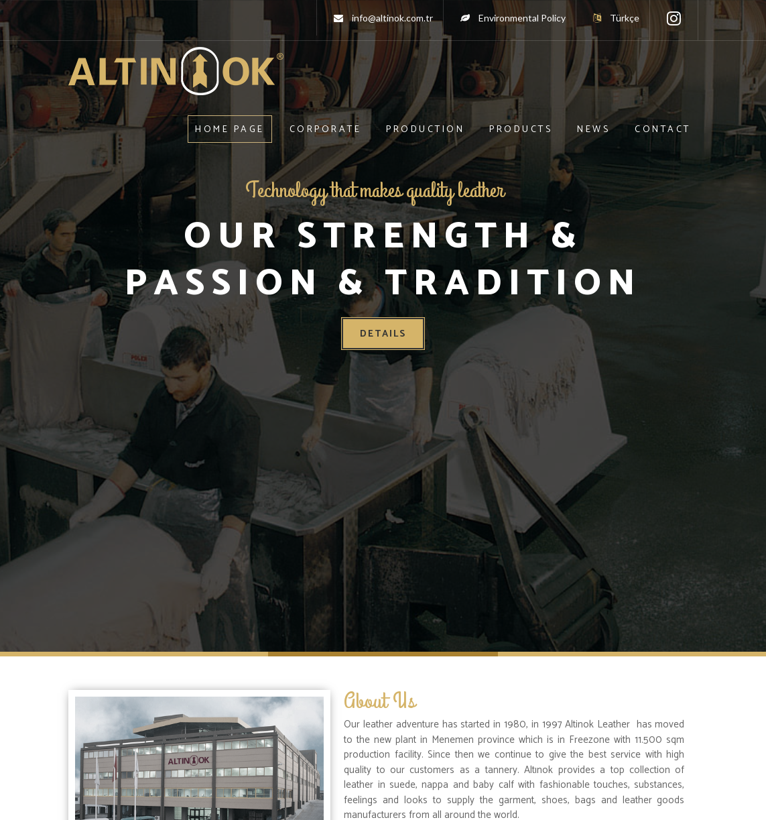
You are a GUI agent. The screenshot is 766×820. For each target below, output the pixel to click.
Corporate (326, 129)
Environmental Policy (522, 17)
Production (425, 129)
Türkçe (616, 17)
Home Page (230, 129)
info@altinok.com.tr (392, 17)
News (593, 129)
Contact (663, 129)
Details (383, 334)
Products (520, 129)
